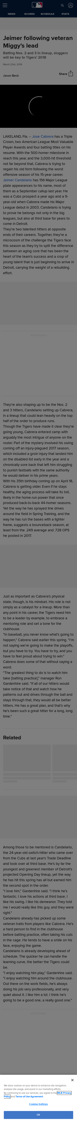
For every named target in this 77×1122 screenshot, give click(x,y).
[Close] (72, 1080)
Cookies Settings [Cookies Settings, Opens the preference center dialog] (38, 1104)
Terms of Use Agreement (29, 1096)
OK (38, 1114)
